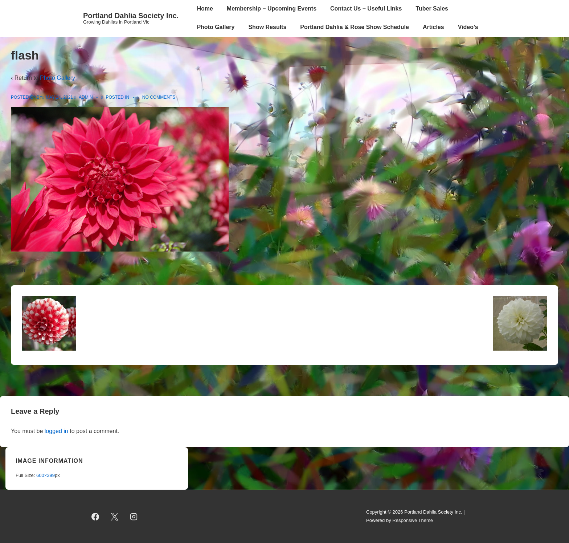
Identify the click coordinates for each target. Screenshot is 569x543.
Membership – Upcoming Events (271, 8)
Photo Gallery (215, 27)
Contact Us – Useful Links (366, 8)
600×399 (45, 475)
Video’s (468, 27)
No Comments (158, 97)
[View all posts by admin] (84, 97)
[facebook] (95, 516)
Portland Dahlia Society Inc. (131, 16)
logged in (56, 431)
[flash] (59, 97)
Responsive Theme (412, 520)
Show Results (267, 27)
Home (205, 8)
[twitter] (115, 516)
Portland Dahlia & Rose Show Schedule (354, 27)
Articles (433, 27)
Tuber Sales (432, 8)
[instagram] (134, 516)
